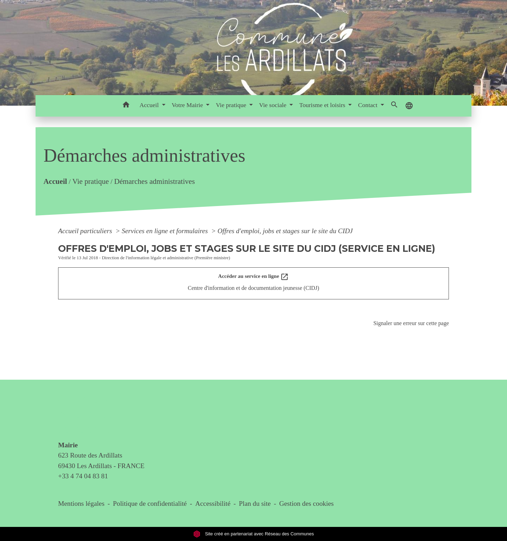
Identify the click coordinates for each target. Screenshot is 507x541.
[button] (125, 106)
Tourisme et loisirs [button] (323, 104)
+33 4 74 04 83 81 (83, 476)
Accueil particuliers (86, 231)
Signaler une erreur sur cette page (411, 323)
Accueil (55, 182)
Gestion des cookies (306, 503)
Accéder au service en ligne (253, 277)
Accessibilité (213, 503)
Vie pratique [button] (232, 104)
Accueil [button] (149, 104)
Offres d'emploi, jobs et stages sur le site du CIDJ (285, 231)
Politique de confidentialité (150, 503)
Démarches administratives (154, 182)
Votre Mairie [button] (187, 104)
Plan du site (255, 503)
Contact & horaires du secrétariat (85, 414)
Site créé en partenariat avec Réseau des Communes (253, 533)
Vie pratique (90, 182)
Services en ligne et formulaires (165, 231)
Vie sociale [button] (273, 104)
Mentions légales (81, 503)
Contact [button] (368, 104)
